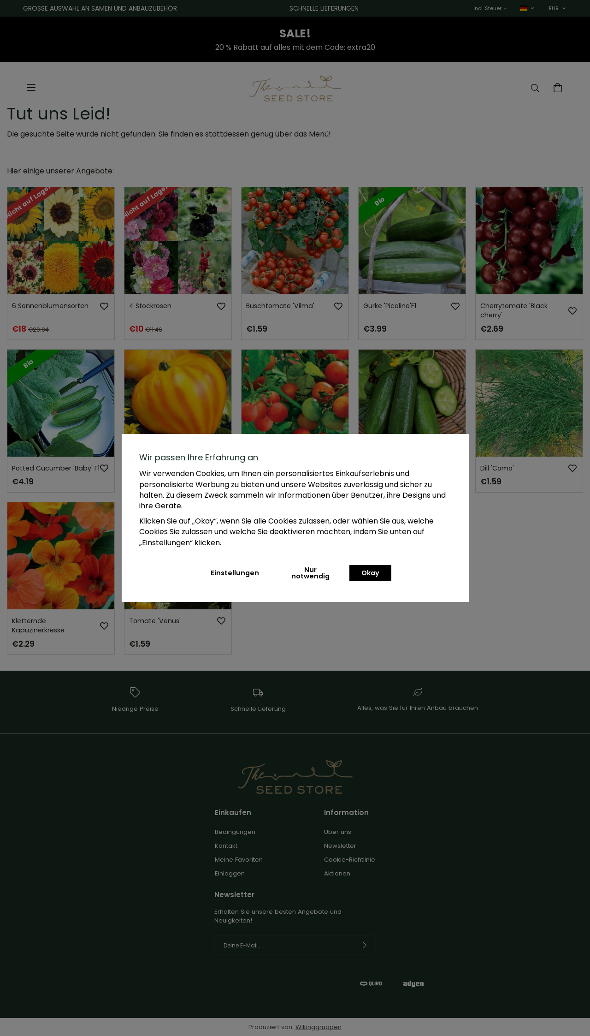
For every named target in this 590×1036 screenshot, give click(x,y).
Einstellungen (235, 573)
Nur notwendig (310, 573)
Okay (370, 573)
